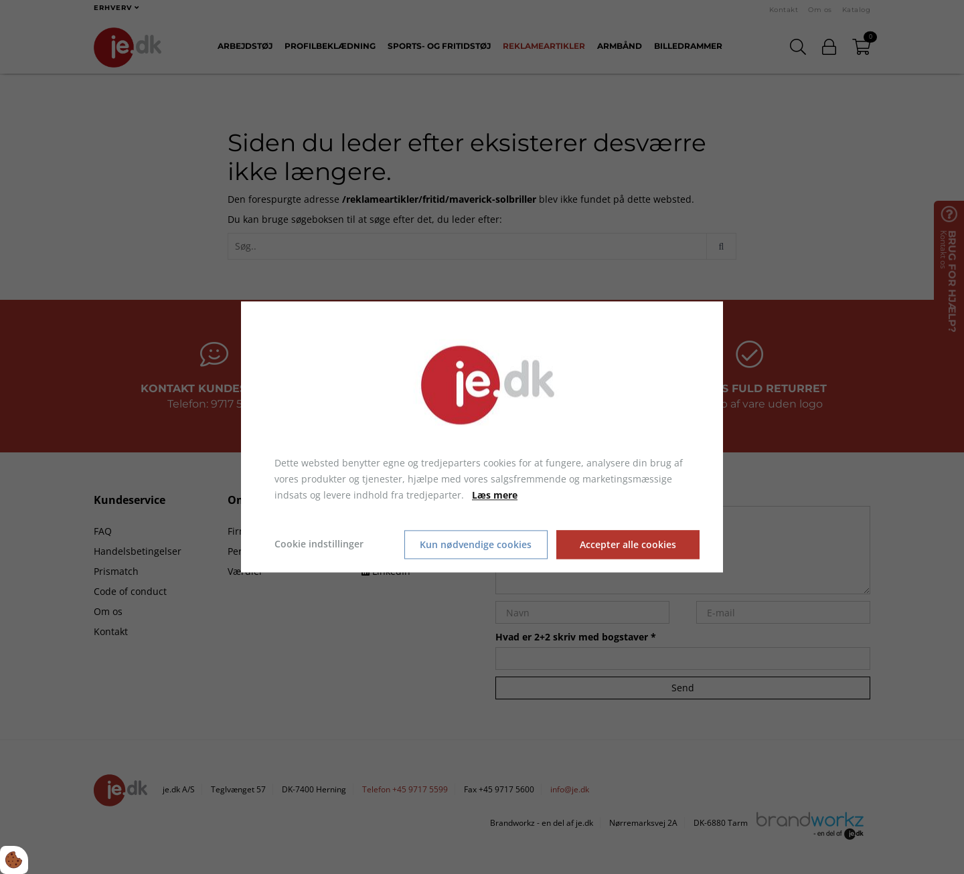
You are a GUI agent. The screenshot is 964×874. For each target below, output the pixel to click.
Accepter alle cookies (628, 544)
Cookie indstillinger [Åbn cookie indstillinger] (319, 544)
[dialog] (482, 436)
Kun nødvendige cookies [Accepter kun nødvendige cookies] (476, 544)
